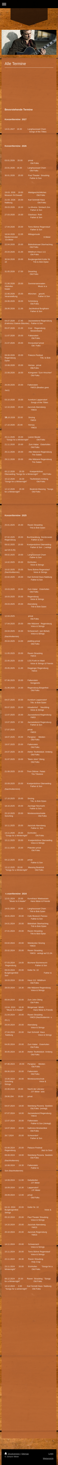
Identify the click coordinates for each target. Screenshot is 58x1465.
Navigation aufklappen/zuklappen (29, 4)
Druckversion (12, 1454)
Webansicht (48, 1458)
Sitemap (25, 1454)
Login (50, 1453)
